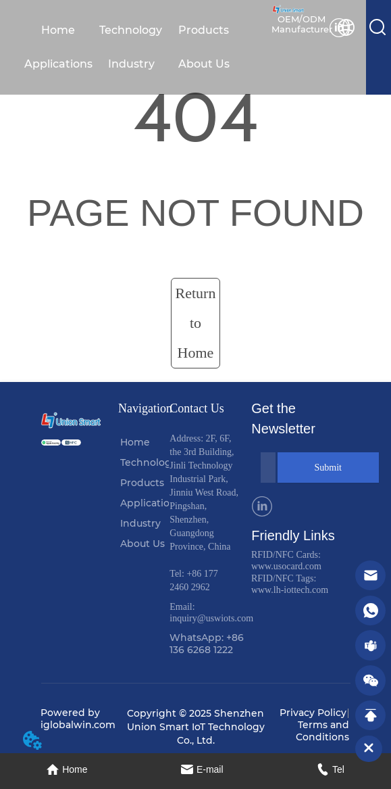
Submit (328, 467)
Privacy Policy (313, 713)
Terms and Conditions (322, 731)
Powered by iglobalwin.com (78, 719)
